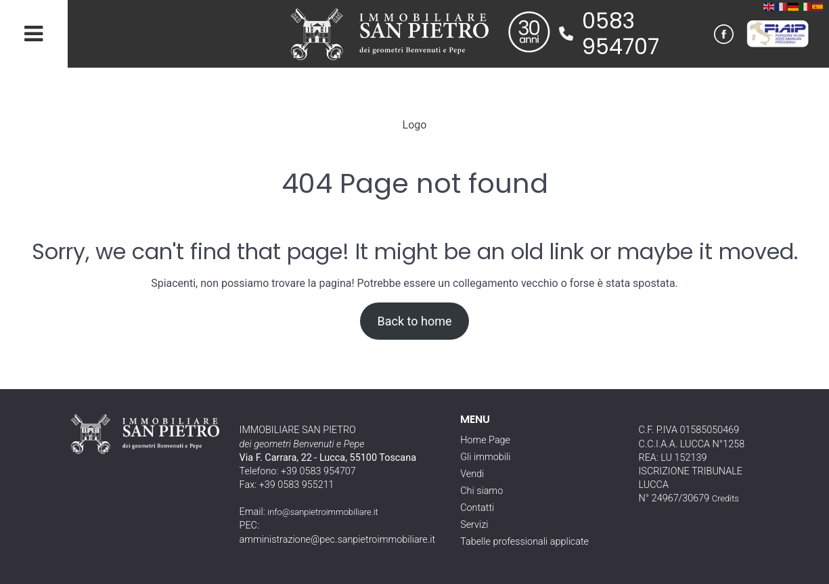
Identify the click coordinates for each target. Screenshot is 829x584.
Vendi (472, 474)
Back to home (415, 321)
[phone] (566, 33)
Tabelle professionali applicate (524, 541)
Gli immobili (485, 457)
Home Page (485, 440)
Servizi (474, 525)
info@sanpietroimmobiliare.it (322, 512)
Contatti (477, 508)
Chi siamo (481, 491)
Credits (725, 498)
